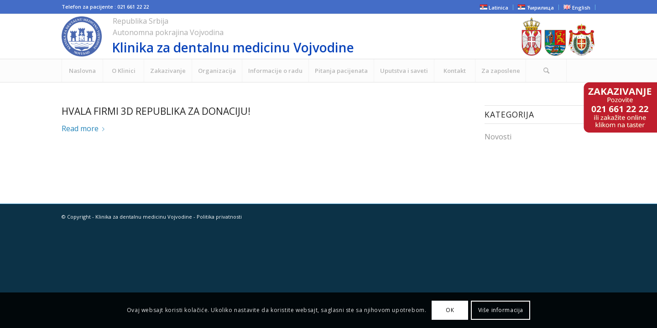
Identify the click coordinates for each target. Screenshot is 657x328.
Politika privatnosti (219, 216)
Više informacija (501, 310)
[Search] (546, 70)
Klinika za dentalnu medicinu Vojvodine (143, 216)
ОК (450, 310)
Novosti (498, 137)
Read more (85, 128)
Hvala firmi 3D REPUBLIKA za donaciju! (156, 111)
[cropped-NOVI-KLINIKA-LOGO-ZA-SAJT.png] (262, 36)
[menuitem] (82, 70)
